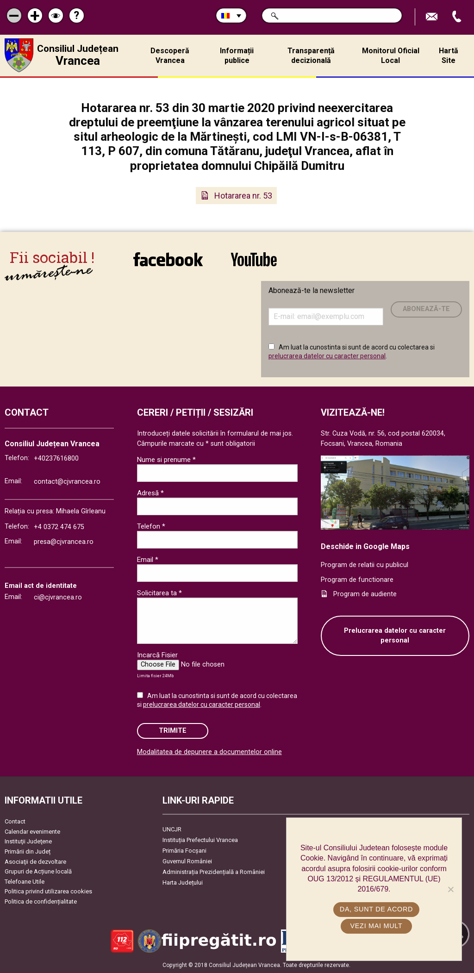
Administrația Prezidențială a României (213, 871)
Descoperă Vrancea (169, 55)
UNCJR (171, 829)
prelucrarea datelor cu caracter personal (327, 356)
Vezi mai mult (376, 925)
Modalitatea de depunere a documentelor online (209, 752)
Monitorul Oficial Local (390, 55)
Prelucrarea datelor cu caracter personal (395, 636)
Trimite (173, 731)
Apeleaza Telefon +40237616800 (458, 17)
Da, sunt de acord (376, 909)
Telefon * (151, 526)
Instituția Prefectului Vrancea (200, 839)
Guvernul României (187, 861)
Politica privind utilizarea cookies (48, 891)
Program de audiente (365, 594)
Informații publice (237, 55)
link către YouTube (254, 259)
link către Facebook (168, 259)
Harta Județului (182, 882)
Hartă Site (448, 55)
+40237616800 (56, 458)
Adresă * (150, 493)
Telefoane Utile (24, 881)
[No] (450, 889)
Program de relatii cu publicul (364, 565)
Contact (15, 821)
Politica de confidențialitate (41, 901)
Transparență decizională (311, 55)
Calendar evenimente (32, 831)
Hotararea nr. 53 (243, 195)
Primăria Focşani (184, 850)
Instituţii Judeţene (28, 841)
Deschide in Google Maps (365, 546)
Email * (147, 559)
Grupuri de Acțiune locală (38, 871)
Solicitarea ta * (159, 593)
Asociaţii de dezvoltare (35, 861)
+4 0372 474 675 (59, 527)
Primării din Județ (27, 851)
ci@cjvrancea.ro (58, 597)
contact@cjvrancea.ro (67, 482)
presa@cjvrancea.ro (64, 542)
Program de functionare (357, 580)
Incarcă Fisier (157, 655)
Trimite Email (433, 17)
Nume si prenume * (166, 459)
